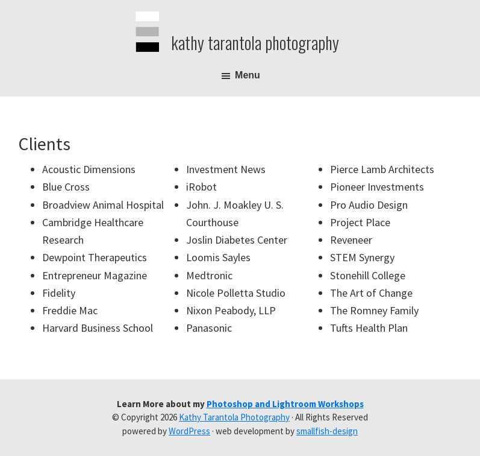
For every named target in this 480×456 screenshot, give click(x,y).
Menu (247, 75)
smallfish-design (327, 431)
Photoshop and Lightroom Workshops (285, 404)
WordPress (189, 431)
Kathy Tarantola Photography (255, 42)
